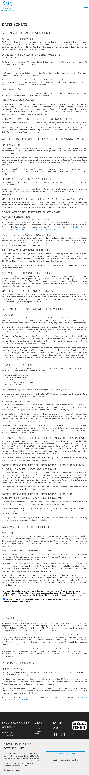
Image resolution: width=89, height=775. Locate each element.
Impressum (18, 770)
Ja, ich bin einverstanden (66, 754)
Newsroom (38, 729)
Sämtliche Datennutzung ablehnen (66, 760)
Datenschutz (8, 770)
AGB (35, 736)
